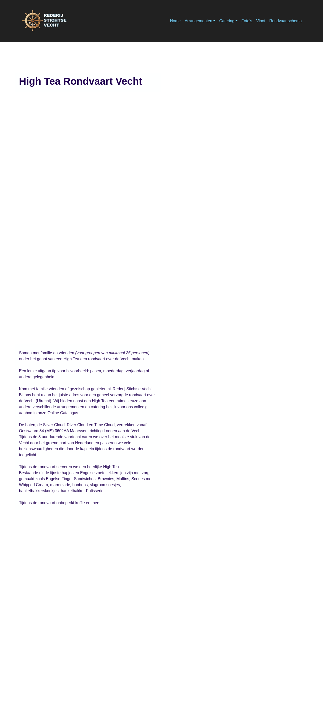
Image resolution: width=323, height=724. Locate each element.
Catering (226, 21)
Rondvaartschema (285, 21)
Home (175, 21)
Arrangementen (198, 21)
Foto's (247, 21)
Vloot (260, 21)
